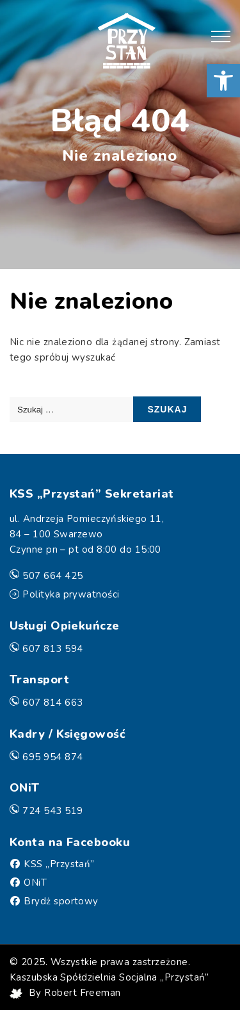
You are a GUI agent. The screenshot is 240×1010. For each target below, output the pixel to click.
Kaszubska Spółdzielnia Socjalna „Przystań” (109, 977)
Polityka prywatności (70, 594)
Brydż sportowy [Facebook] (61, 901)
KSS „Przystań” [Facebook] (59, 864)
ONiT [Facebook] (35, 882)
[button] (223, 80)
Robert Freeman (82, 992)
